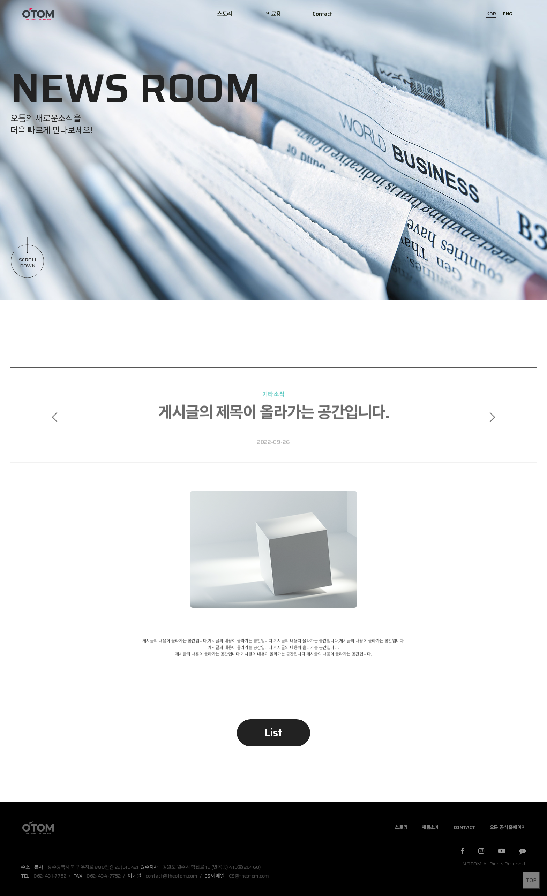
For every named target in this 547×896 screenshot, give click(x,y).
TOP (531, 880)
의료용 (273, 13)
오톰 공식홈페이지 (507, 827)
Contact (322, 13)
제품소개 (431, 827)
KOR (491, 13)
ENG (507, 13)
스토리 (224, 13)
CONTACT (464, 827)
